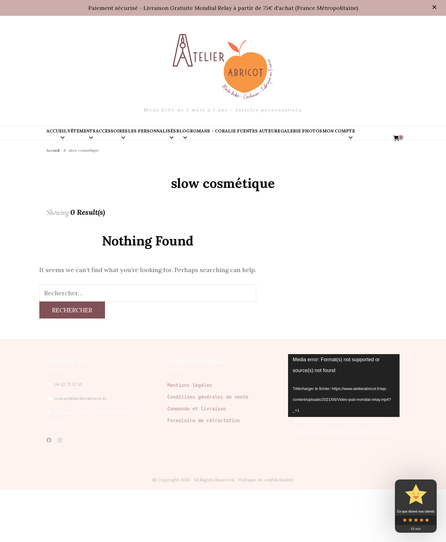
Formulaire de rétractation (203, 473)
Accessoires (158, 138)
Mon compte (132, 165)
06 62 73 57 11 (68, 437)
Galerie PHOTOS (76, 165)
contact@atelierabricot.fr (80, 451)
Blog (266, 138)
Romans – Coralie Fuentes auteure (337, 138)
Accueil (66, 138)
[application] (344, 438)
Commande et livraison (196, 461)
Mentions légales (189, 438)
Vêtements (109, 138)
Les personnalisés (217, 138)
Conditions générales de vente (207, 450)
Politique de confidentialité (266, 532)
